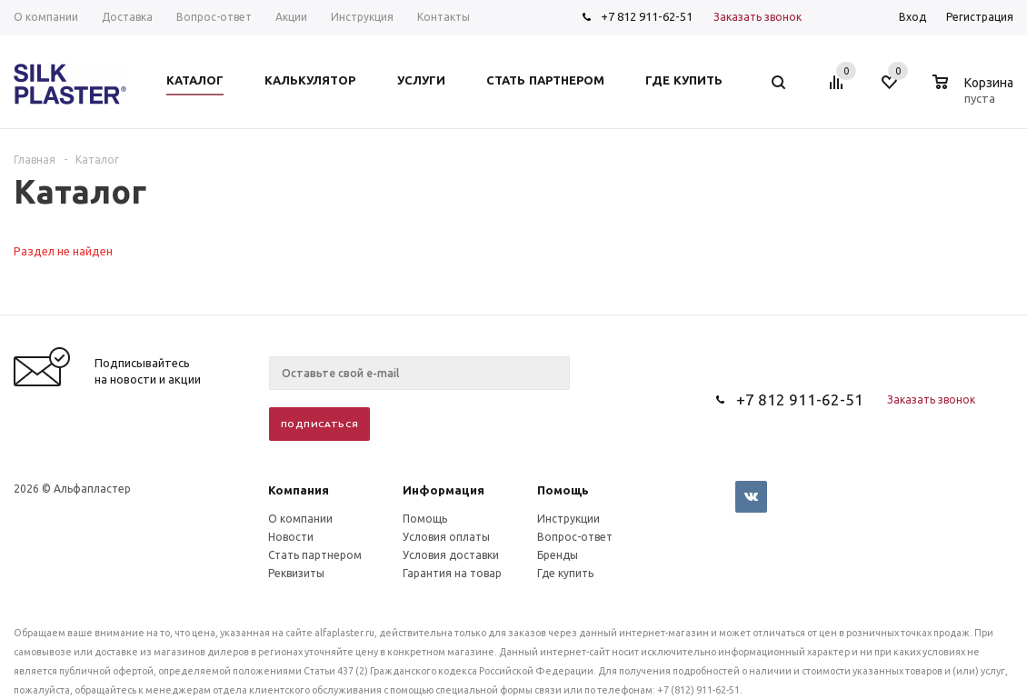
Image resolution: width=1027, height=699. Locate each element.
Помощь (563, 490)
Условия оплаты (446, 537)
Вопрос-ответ (575, 537)
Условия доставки (451, 555)
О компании (300, 518)
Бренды (557, 555)
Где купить (565, 573)
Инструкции (568, 518)
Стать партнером (315, 555)
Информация (443, 490)
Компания (298, 490)
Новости (291, 537)
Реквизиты (296, 573)
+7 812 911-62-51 (647, 16)
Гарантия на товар (452, 573)
